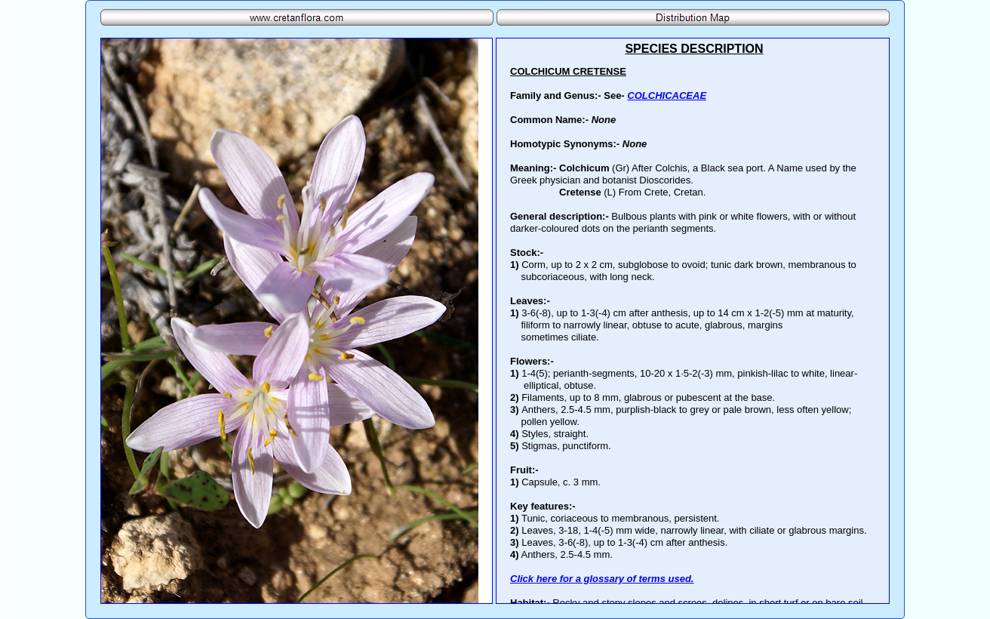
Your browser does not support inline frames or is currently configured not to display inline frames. (693, 321)
